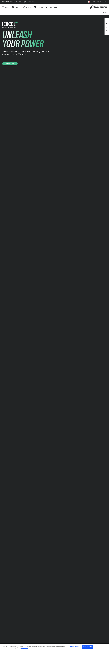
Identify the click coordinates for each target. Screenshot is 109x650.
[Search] (16, 7)
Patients (18, 2)
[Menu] (6, 7)
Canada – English (96, 2)
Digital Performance (28, 2)
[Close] (106, 647)
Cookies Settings (74, 647)
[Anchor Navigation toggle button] (107, 21)
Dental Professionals (8, 2)
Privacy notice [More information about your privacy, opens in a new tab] (24, 648)
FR (106, 2)
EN (103, 2)
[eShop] (27, 7)
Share (104, 13)
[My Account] (51, 7)
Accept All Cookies (87, 647)
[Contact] (38, 7)
